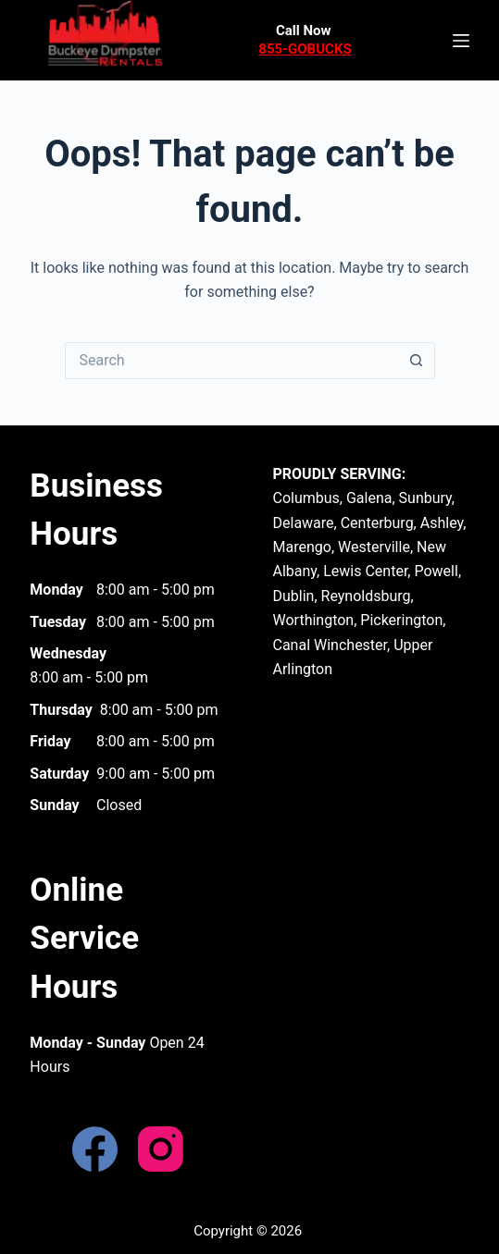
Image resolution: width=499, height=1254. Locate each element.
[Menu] (461, 40)
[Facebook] (95, 1149)
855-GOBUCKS (304, 49)
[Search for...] (231, 360)
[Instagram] (160, 1149)
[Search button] (416, 360)
